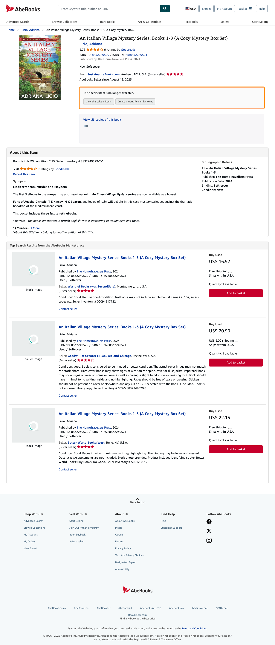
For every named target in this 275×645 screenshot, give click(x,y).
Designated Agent (125, 562)
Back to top (137, 502)
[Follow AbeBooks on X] (209, 531)
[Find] (165, 8)
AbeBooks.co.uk (57, 608)
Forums (119, 541)
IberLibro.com (200, 608)
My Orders (29, 541)
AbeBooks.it (125, 608)
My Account (224, 8)
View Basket (30, 548)
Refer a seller (76, 541)
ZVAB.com (221, 608)
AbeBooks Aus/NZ (150, 608)
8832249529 (100, 54)
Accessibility (122, 569)
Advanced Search (17, 21)
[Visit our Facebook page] (209, 522)
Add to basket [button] (236, 293)
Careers (119, 534)
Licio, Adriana (30, 30)
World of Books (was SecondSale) (91, 286)
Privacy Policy (123, 548)
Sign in (206, 8)
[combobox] (109, 8)
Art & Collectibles (149, 21)
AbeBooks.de (81, 608)
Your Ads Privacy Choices (129, 555)
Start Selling (260, 21)
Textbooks (191, 21)
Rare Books (107, 21)
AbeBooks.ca (176, 608)
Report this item (24, 174)
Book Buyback (77, 534)
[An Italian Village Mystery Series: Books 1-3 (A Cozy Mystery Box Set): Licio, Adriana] (40, 37)
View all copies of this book (102, 119)
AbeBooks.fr (103, 608)
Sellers (224, 21)
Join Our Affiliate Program (84, 527)
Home (10, 30)
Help (262, 8)
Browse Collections (64, 21)
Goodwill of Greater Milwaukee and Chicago (99, 356)
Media (118, 527)
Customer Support (171, 527)
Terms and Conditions (194, 628)
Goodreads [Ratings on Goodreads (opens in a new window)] (128, 49)
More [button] (36, 228)
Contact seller (68, 309)
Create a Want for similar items (135, 101)
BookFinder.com (137, 617)
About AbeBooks (124, 521)
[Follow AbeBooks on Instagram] (209, 541)
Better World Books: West (86, 442)
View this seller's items (99, 101)
